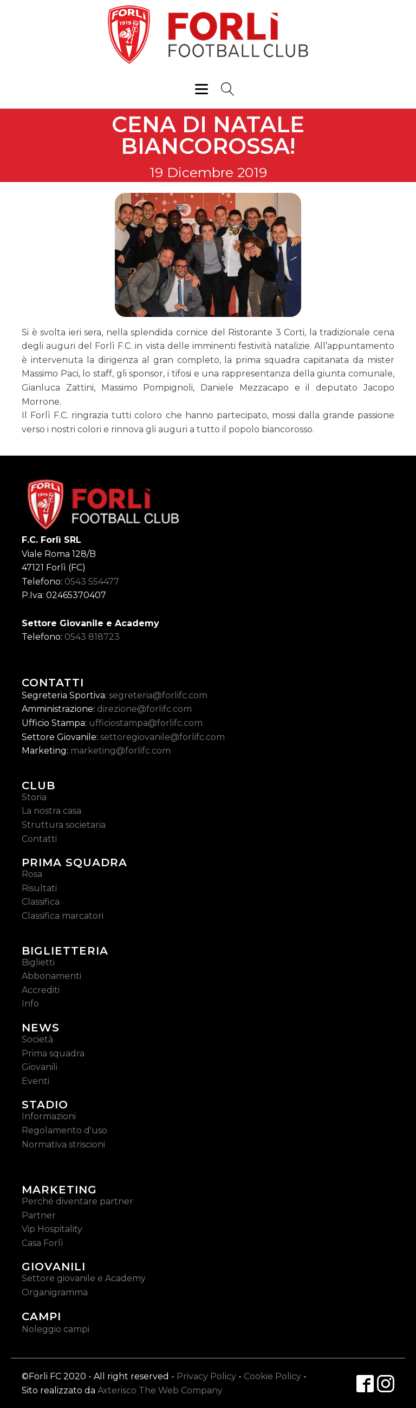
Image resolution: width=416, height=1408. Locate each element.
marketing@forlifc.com (120, 750)
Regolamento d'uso (64, 1130)
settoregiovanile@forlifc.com (162, 737)
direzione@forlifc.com (144, 709)
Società (37, 1039)
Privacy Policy (206, 1376)
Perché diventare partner (77, 1201)
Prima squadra (53, 1053)
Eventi (35, 1081)
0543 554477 (91, 581)
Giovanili (39, 1067)
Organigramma (55, 1292)
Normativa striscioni (63, 1144)
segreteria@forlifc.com (158, 695)
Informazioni (49, 1116)
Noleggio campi (55, 1329)
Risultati (39, 888)
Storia (34, 797)
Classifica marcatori (62, 916)
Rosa (32, 874)
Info (30, 1003)
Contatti (39, 839)
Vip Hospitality (52, 1229)
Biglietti (38, 962)
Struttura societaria (64, 825)
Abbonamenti (51, 976)
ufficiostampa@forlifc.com (146, 723)
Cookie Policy (272, 1376)
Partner (39, 1215)
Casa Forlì (42, 1243)
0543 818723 (92, 637)
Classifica (41, 902)
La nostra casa (51, 811)
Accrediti (41, 990)
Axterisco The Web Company (160, 1390)
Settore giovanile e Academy (84, 1278)
